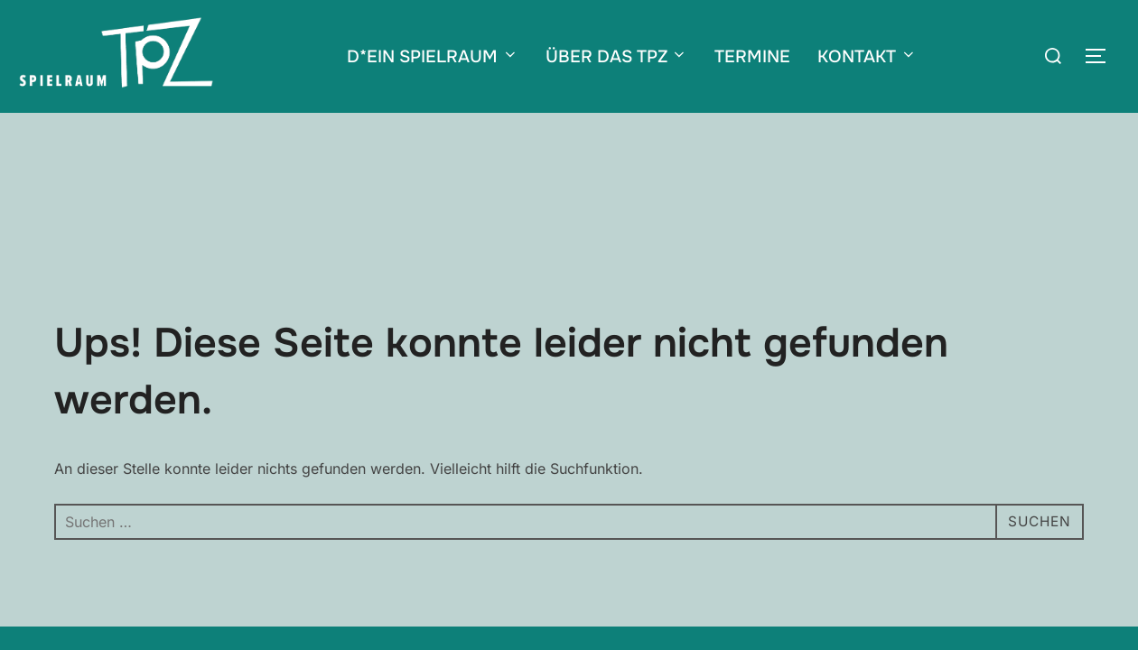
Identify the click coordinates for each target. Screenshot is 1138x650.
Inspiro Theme (952, 582)
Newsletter (400, 582)
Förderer (468, 582)
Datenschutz (318, 582)
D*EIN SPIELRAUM (432, 57)
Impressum (236, 582)
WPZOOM (1053, 582)
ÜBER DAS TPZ (617, 57)
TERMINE (752, 57)
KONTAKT (867, 57)
